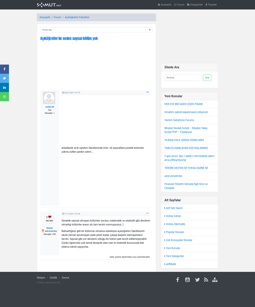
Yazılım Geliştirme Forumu (179, 120)
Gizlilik (53, 277)
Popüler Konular (174, 232)
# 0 (148, 92)
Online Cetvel (172, 216)
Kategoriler (195, 4)
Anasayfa (164, 4)
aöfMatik (170, 264)
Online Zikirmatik (174, 224)
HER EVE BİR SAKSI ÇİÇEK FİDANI (183, 104)
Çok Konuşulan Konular (178, 240)
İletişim (41, 277)
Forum (179, 4)
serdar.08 (49, 107)
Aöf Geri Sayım (173, 208)
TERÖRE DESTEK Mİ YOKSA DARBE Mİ (186, 168)
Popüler (211, 4)
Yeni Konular (172, 248)
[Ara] (183, 78)
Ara (207, 77)
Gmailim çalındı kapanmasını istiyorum (186, 112)
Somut (65, 277)
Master (50, 228)
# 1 (148, 213)
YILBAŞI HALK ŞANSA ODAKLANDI (184, 140)
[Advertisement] (96, 67)
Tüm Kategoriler (174, 256)
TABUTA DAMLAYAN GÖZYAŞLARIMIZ (186, 148)
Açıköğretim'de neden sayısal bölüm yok (69, 38)
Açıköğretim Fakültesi (77, 17)
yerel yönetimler (173, 176)
